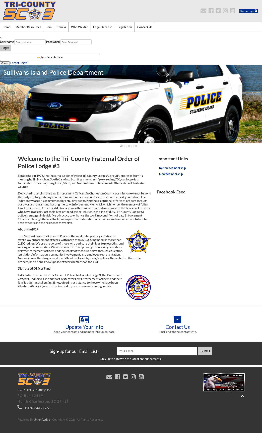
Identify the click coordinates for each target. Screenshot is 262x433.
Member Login (248, 11)
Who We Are (79, 27)
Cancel (4, 63)
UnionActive (42, 419)
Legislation (124, 27)
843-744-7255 (38, 408)
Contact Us (144, 27)
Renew (61, 27)
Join (49, 27)
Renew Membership (172, 168)
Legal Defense (102, 27)
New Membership (171, 174)
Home (6, 27)
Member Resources (28, 27)
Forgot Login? (19, 63)
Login (5, 48)
